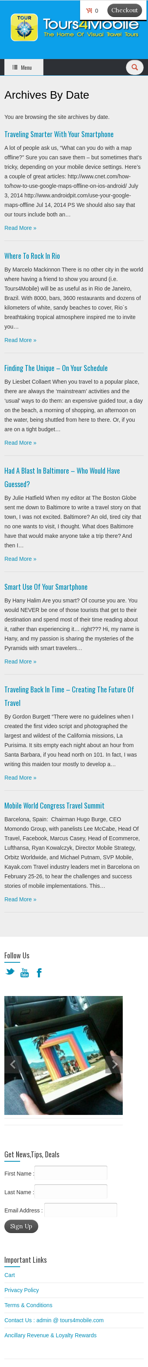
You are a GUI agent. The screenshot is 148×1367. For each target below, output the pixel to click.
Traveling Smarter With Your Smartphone (59, 134)
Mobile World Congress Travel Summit (54, 805)
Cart (9, 1275)
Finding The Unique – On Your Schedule (56, 368)
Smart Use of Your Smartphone (46, 586)
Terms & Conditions (28, 1305)
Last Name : (55, 1191)
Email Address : (23, 1210)
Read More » (20, 228)
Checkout (124, 10)
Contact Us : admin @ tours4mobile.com (54, 1320)
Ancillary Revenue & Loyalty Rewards (50, 1335)
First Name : (55, 1173)
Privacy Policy (21, 1290)
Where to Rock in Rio (32, 255)
